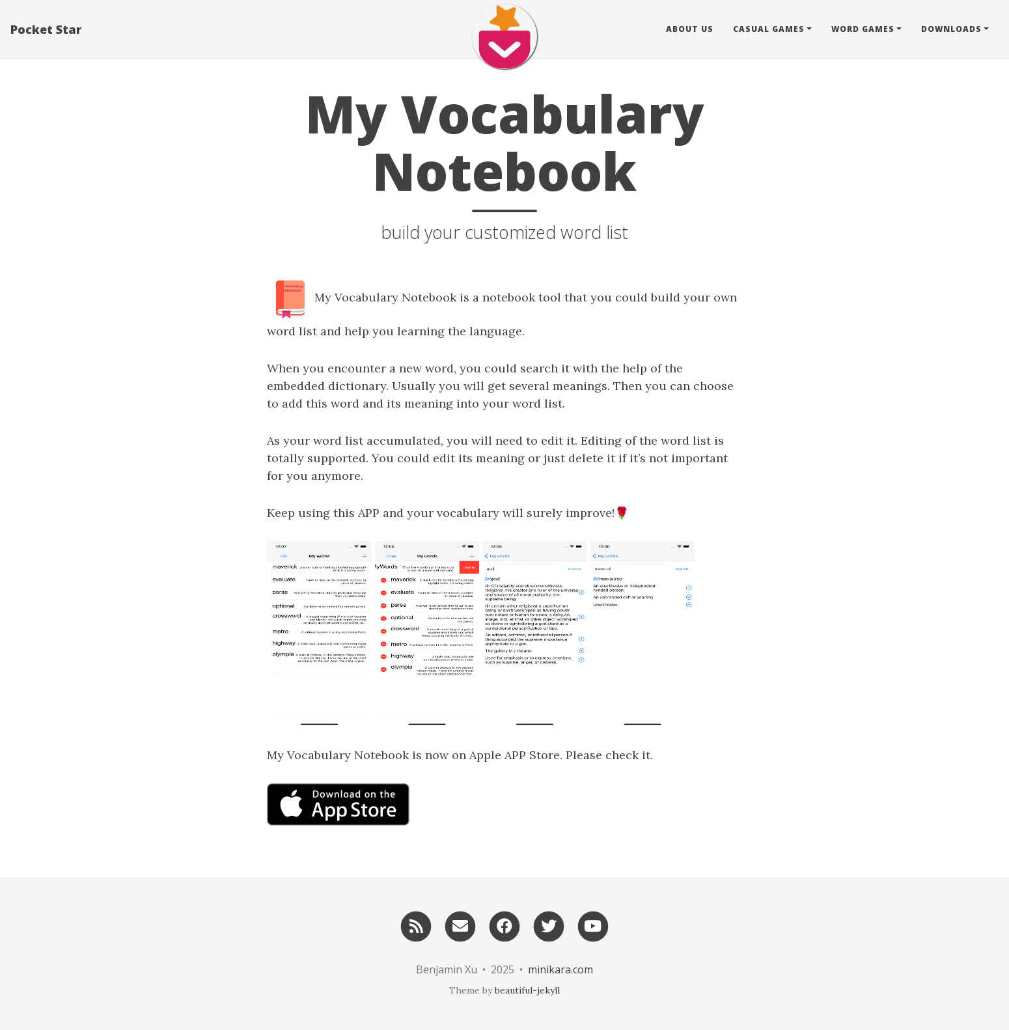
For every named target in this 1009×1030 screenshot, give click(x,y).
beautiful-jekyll (527, 990)
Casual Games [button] (769, 29)
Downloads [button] (951, 29)
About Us (689, 29)
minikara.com (560, 969)
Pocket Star (45, 29)
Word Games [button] (862, 29)
